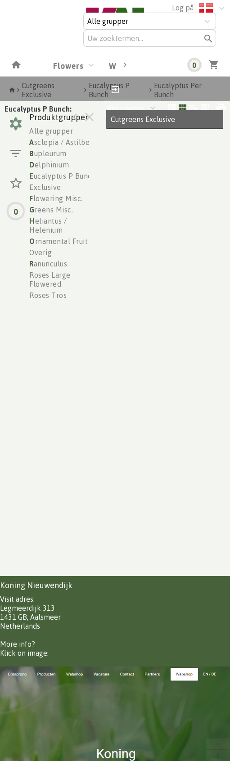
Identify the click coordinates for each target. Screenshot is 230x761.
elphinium (49, 164)
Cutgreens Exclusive (38, 90)
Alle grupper (51, 130)
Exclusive (45, 187)
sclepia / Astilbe (59, 142)
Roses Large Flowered (50, 279)
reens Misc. (51, 209)
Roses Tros (48, 295)
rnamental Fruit (58, 241)
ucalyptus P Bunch (62, 175)
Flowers (68, 66)
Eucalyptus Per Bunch (178, 90)
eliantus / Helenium (48, 225)
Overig (40, 252)
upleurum (48, 153)
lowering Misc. (56, 198)
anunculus (48, 263)
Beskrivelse (125, 108)
